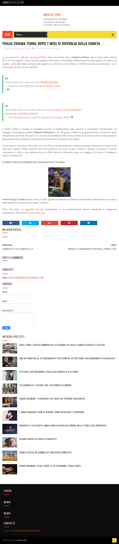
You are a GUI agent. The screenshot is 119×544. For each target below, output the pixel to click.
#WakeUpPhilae (49, 82)
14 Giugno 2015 (51, 86)
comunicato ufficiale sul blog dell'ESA (27, 57)
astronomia (40, 48)
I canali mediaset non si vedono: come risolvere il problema (51, 412)
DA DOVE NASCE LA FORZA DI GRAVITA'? (38, 438)
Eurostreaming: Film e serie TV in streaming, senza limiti (50, 465)
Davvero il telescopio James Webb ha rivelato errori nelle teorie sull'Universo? (63, 425)
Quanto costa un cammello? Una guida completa (45, 452)
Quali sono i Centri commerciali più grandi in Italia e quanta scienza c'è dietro (62, 344)
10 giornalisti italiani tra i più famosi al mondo (45, 385)
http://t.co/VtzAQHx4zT (68, 110)
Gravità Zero (52, 14)
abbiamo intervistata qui (33, 212)
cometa (49, 48)
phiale (56, 48)
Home (7, 34)
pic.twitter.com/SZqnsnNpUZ (21, 113)
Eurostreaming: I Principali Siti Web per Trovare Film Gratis (52, 398)
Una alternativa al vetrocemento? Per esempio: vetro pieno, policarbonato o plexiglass (67, 358)
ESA (47, 202)
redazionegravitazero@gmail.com (26, 277)
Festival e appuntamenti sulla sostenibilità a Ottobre (49, 371)
